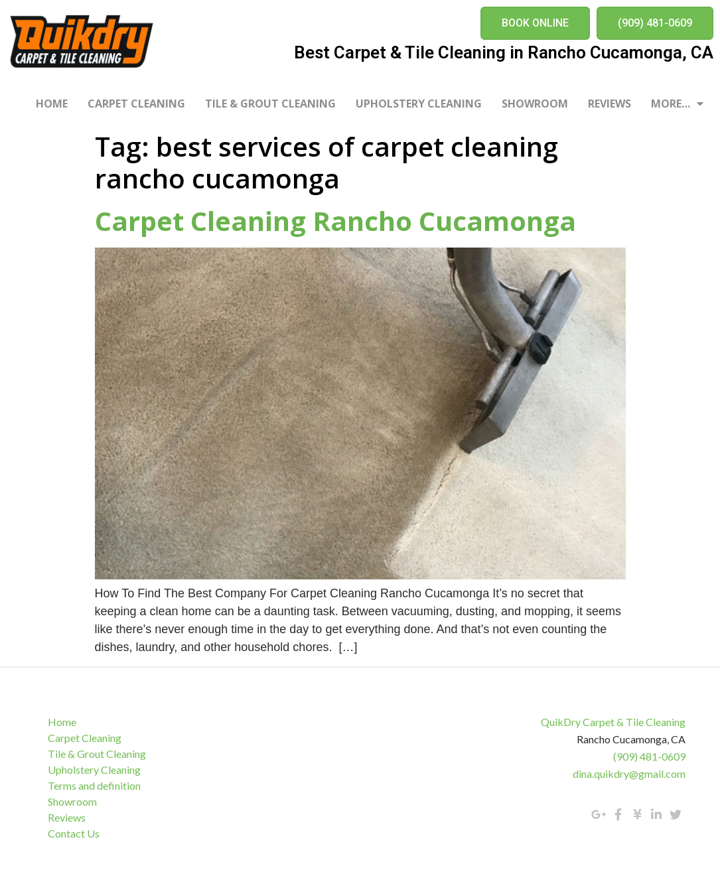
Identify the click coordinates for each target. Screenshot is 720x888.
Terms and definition (94, 785)
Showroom (535, 103)
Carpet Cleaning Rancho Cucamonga (335, 220)
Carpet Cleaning (136, 103)
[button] (535, 23)
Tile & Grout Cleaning (270, 103)
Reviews (609, 103)
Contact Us (74, 833)
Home (52, 103)
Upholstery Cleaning (419, 103)
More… (677, 103)
